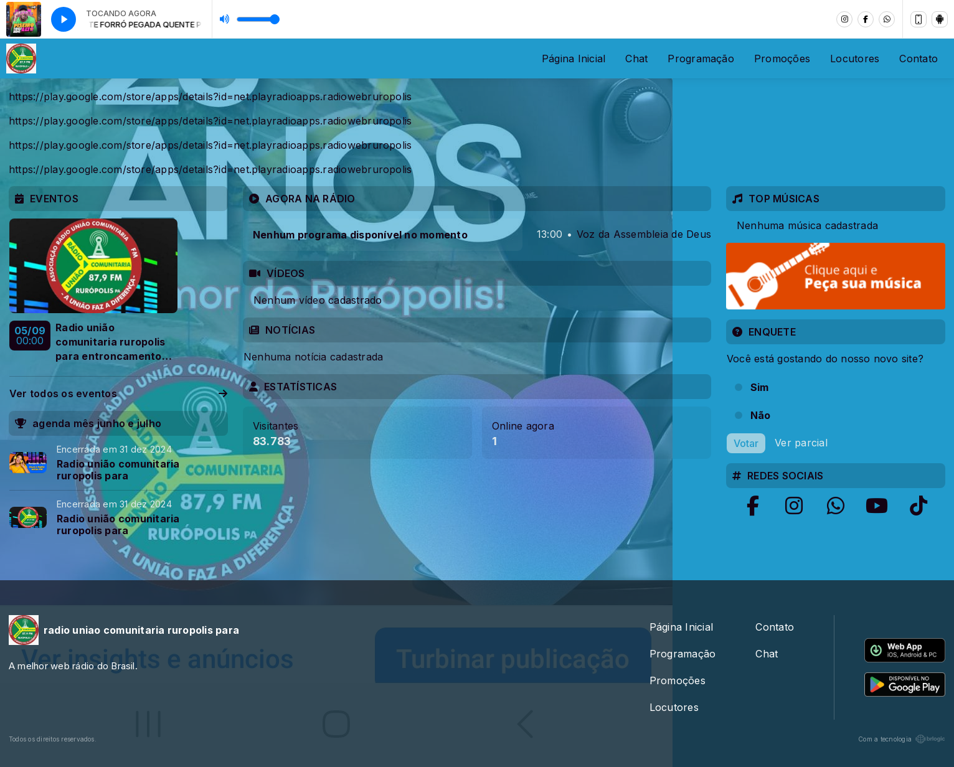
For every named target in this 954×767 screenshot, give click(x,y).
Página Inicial (573, 58)
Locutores (854, 58)
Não (760, 415)
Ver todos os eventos (118, 393)
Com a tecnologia (901, 739)
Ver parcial (801, 442)
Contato (918, 58)
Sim (759, 387)
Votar (746, 443)
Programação (701, 58)
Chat (636, 58)
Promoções (782, 58)
